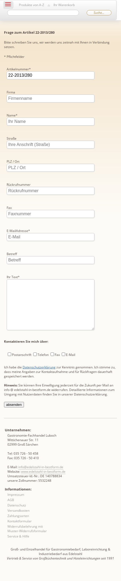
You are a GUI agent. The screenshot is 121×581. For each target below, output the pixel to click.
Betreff (12, 254)
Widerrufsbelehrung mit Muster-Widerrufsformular (27, 539)
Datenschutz (16, 516)
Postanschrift (21, 365)
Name (12, 115)
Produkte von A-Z (31, 5)
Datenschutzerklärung (39, 378)
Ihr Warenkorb (64, 5)
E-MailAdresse (18, 231)
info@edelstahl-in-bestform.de (40, 477)
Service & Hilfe (18, 547)
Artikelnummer (19, 69)
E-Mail (70, 365)
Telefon (43, 365)
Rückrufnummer (19, 184)
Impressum (15, 505)
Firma (11, 92)
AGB (10, 510)
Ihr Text (13, 277)
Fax (9, 207)
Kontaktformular (19, 532)
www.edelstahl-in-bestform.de (43, 482)
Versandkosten (18, 521)
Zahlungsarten (18, 526)
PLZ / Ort (13, 161)
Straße (11, 138)
